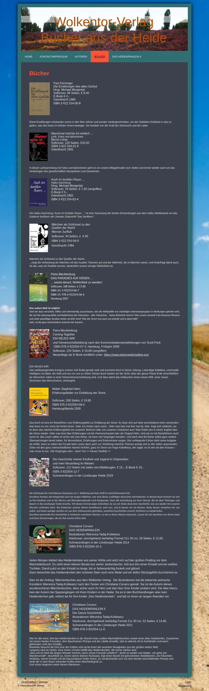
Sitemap (43, 681)
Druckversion (27, 681)
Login (188, 681)
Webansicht (184, 685)
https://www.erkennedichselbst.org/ (126, 354)
